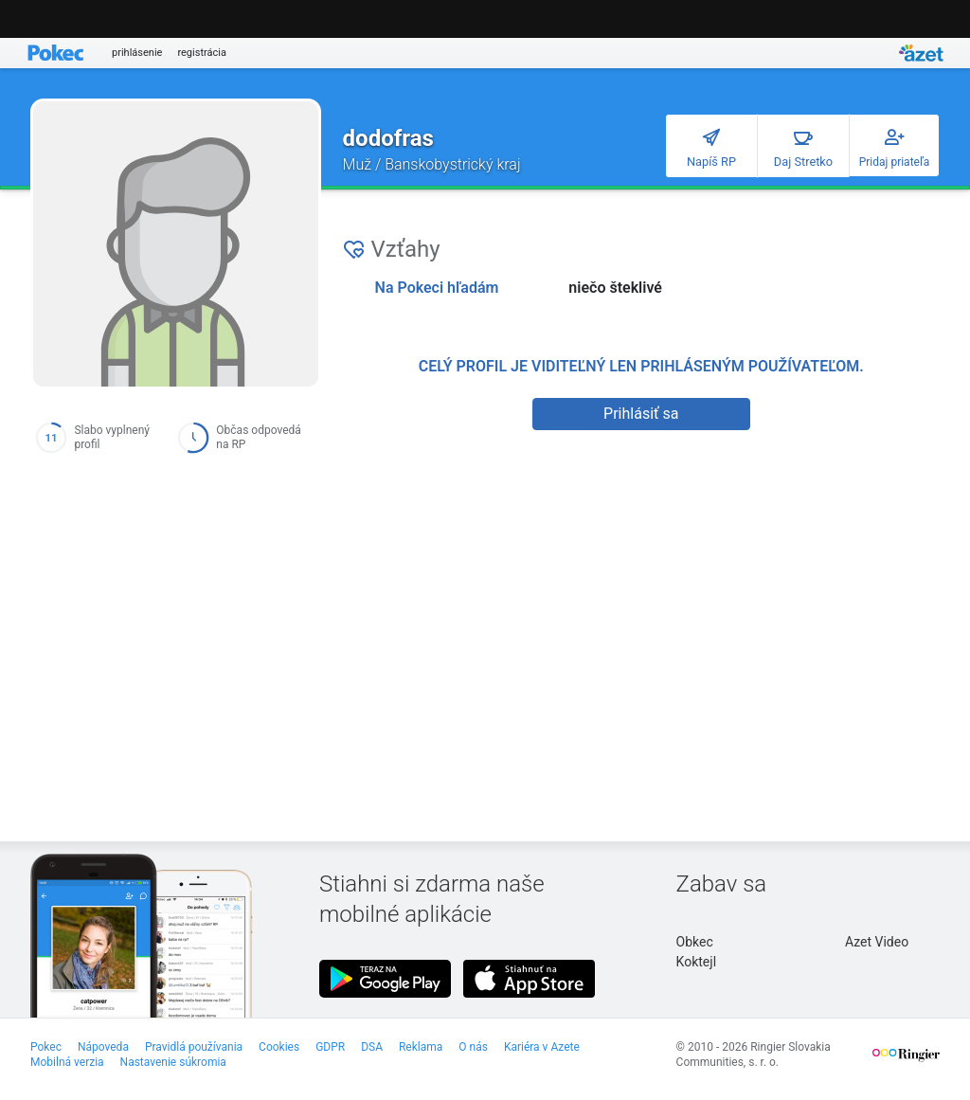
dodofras (388, 138)
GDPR (330, 1047)
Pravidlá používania (193, 1047)
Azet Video (876, 941)
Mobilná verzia (67, 1062)
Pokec (46, 1047)
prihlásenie (137, 52)
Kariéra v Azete (542, 1047)
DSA (372, 1047)
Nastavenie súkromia (173, 1062)
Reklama (420, 1047)
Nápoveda (103, 1047)
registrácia (201, 52)
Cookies (279, 1047)
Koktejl (696, 961)
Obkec (694, 941)
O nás (473, 1047)
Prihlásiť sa (640, 414)
